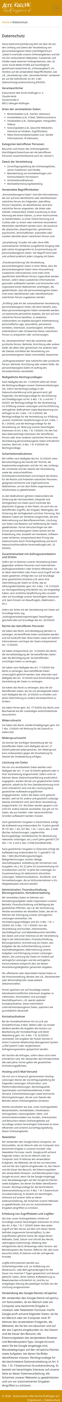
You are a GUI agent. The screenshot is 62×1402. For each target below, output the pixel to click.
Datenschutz (52, 1400)
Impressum (34, 1400)
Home (6, 22)
